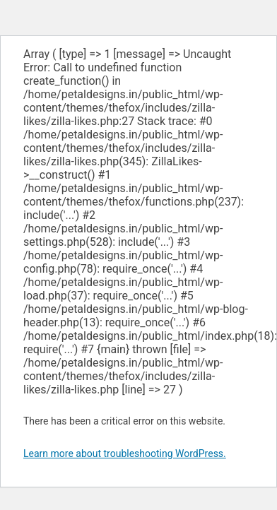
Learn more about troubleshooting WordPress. (124, 453)
